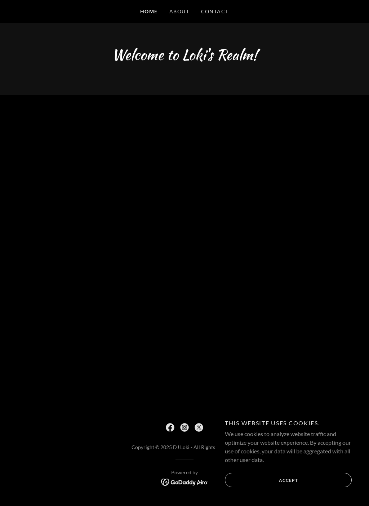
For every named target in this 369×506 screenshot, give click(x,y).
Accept (261, 480)
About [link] (179, 11)
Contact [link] (215, 11)
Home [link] (149, 11)
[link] (170, 427)
